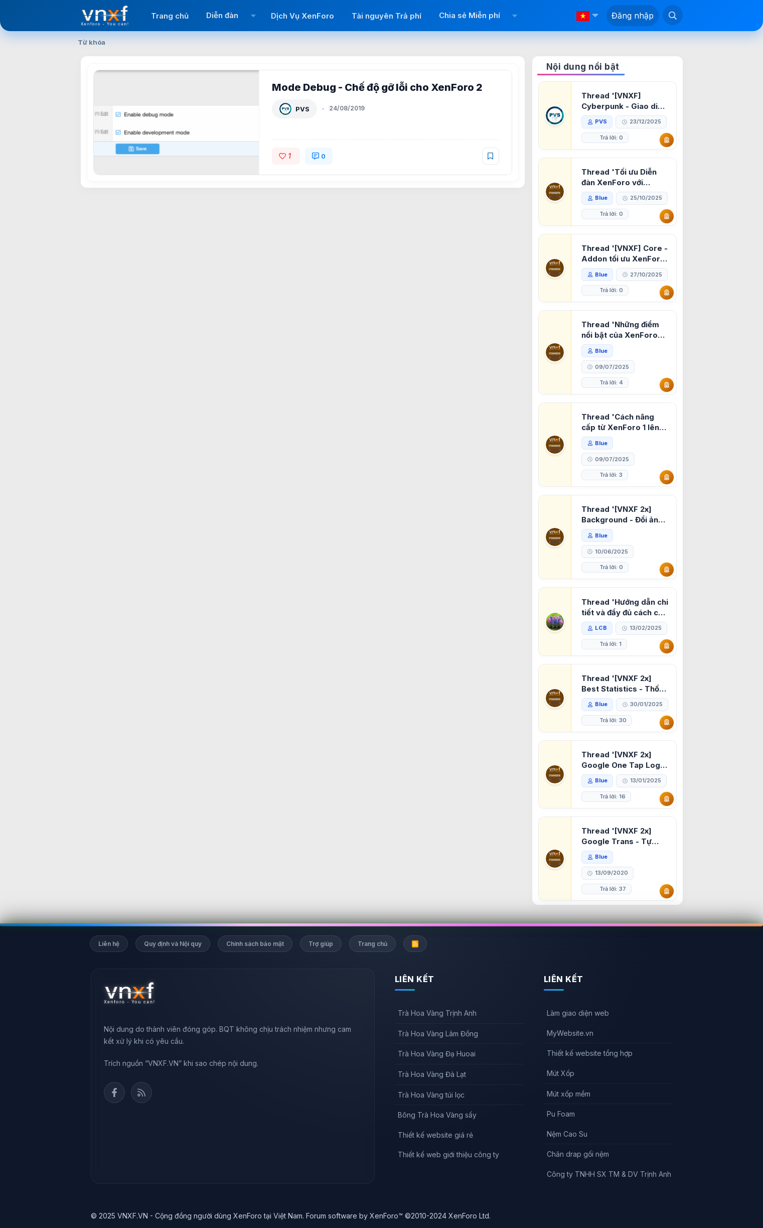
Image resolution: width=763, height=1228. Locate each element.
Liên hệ (108, 943)
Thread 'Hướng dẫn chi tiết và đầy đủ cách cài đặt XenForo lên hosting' (624, 607)
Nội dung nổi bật (583, 67)
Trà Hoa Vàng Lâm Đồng (438, 1033)
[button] (253, 15)
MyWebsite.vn (570, 1033)
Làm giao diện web (578, 1013)
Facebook (114, 1092)
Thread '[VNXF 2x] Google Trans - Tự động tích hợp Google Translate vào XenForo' (621, 836)
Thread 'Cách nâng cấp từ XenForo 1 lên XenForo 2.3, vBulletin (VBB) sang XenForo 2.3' (623, 422)
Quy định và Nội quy (173, 943)
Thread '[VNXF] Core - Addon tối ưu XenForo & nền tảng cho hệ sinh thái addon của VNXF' (624, 253)
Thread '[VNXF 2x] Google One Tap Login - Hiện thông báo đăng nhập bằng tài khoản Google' (624, 760)
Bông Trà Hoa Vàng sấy (437, 1115)
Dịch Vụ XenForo (302, 16)
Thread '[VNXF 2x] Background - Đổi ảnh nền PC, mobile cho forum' (622, 514)
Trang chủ (170, 16)
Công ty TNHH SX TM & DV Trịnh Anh (609, 1174)
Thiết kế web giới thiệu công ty (448, 1154)
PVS (302, 109)
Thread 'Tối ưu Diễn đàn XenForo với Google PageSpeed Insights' (619, 177)
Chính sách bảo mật (255, 943)
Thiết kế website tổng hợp (590, 1053)
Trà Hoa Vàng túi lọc (431, 1094)
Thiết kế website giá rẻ (435, 1135)
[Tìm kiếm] (673, 15)
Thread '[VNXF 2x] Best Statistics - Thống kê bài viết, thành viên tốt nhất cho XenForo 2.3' (625, 683)
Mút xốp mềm (568, 1093)
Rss (141, 1092)
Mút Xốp (560, 1073)
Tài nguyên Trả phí (386, 16)
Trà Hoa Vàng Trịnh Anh (437, 1013)
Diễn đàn (222, 15)
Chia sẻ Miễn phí (469, 15)
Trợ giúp (321, 943)
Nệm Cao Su (567, 1134)
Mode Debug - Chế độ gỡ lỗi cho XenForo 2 (377, 87)
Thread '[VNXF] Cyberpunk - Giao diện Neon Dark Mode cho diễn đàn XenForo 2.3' (624, 101)
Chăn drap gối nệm (578, 1154)
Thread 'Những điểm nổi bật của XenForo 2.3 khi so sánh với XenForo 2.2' (620, 330)
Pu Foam (561, 1114)
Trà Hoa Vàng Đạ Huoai (437, 1053)
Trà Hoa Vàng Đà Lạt (432, 1074)
